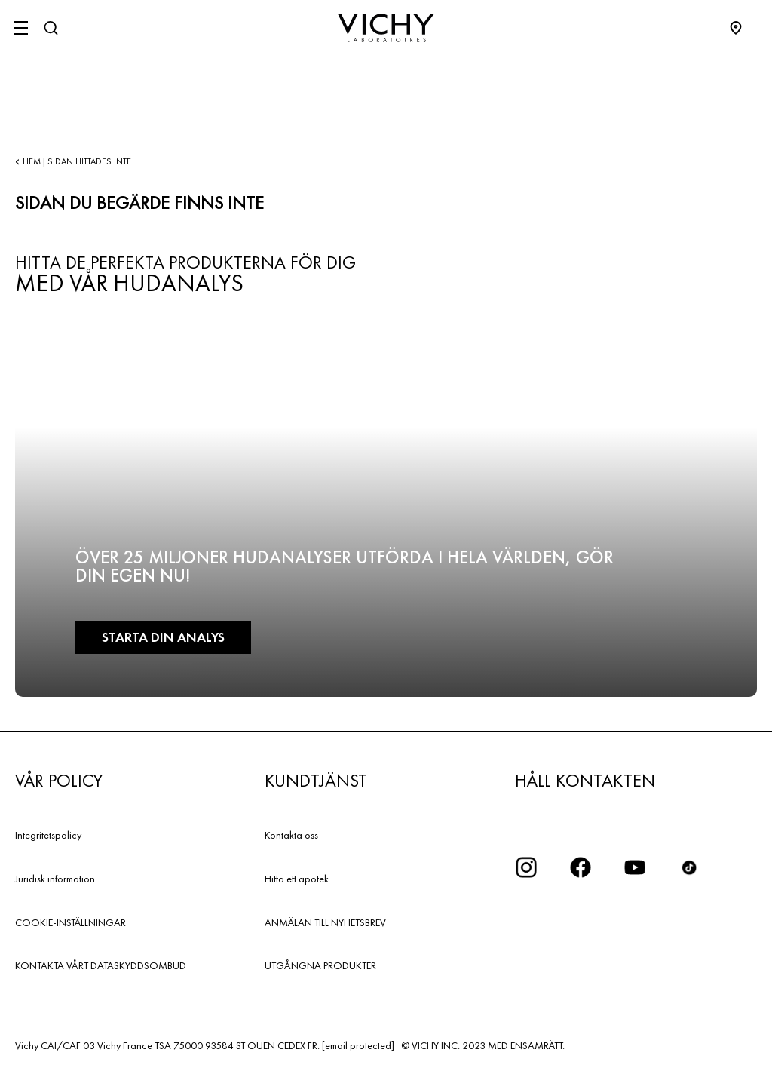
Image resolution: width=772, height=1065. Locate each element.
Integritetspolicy (48, 835)
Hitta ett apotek (297, 878)
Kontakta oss (291, 835)
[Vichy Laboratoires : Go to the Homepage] (386, 28)
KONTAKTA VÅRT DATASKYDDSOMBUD (100, 965)
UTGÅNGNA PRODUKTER (320, 965)
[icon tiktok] (689, 867)
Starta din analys (163, 637)
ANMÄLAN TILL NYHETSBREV (325, 922)
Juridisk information (55, 878)
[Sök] (50, 28)
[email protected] (358, 1045)
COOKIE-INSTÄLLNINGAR (70, 922)
